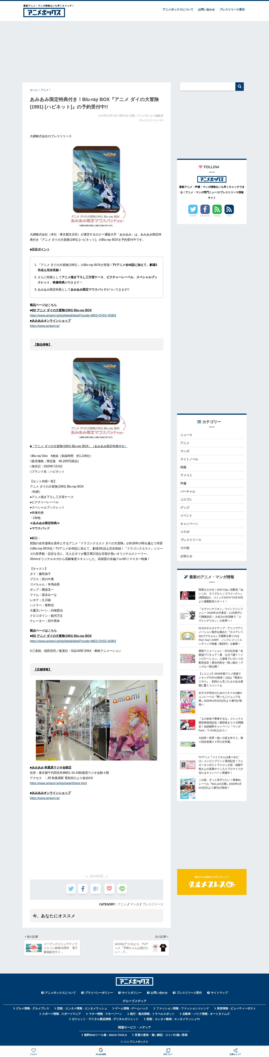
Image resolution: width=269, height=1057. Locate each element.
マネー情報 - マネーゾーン (105, 1015)
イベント (186, 518)
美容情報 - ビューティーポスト (236, 1009)
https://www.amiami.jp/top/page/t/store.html (58, 783)
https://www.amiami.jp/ (45, 326)
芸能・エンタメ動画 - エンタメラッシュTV (173, 1020)
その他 (185, 551)
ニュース (186, 435)
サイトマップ (219, 994)
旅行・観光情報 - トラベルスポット (152, 1015)
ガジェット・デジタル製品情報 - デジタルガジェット (105, 1020)
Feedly (217, 215)
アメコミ (186, 476)
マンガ (134, 904)
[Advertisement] (134, 50)
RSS (229, 215)
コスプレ (186, 501)
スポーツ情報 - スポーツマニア (61, 1015)
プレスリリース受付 (232, 9)
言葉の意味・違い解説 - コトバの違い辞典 (161, 1036)
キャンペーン (189, 526)
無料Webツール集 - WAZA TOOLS (105, 1036)
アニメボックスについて (178, 9)
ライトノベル (189, 460)
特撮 (183, 468)
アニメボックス (139, 1042)
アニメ (122, 904)
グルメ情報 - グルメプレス (32, 1009)
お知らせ (186, 559)
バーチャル (188, 493)
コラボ (185, 534)
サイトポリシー (132, 994)
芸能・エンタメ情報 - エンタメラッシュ (82, 1009)
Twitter (193, 215)
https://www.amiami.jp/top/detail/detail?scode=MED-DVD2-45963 (73, 315)
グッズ (185, 509)
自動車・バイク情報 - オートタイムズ (206, 1015)
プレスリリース (152, 904)
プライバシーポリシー (99, 994)
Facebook (205, 215)
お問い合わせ (206, 9)
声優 (183, 484)
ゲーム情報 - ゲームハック (131, 1009)
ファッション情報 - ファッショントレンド (182, 1009)
